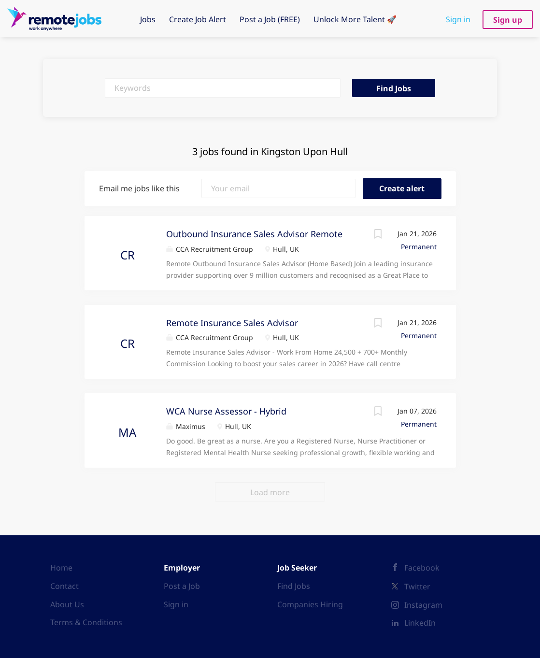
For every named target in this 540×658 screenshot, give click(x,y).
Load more (270, 492)
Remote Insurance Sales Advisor (232, 323)
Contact (64, 586)
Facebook (422, 567)
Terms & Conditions (86, 622)
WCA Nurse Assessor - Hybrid (226, 411)
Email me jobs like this (139, 188)
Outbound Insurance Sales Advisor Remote (254, 234)
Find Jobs (393, 88)
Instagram (423, 605)
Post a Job (182, 586)
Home (61, 567)
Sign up (507, 19)
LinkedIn (420, 622)
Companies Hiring (310, 604)
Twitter (417, 586)
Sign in (458, 19)
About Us (67, 604)
